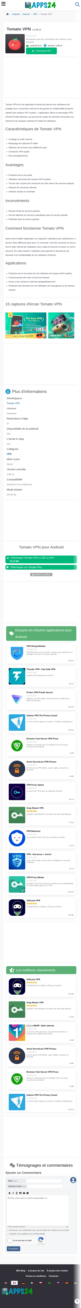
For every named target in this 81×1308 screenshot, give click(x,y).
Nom (12, 1181)
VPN (9, 454)
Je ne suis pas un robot (22, 1240)
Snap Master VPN (34, 808)
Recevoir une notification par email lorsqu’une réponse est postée (39, 1230)
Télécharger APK (41, 51)
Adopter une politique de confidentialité (27, 1234)
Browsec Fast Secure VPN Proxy (42, 739)
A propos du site (36, 1271)
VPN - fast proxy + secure (38, 854)
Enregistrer (13, 1249)
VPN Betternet (33, 831)
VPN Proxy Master (35, 877)
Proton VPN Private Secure (39, 692)
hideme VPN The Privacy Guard (41, 715)
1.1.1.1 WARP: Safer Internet (40, 1026)
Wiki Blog (20, 1271)
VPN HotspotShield (35, 646)
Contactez (53, 1276)
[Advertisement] (41, 77)
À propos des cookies (57, 1271)
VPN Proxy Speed (35, 785)
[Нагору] (77, 1302)
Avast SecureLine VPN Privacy (41, 762)
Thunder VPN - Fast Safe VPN (40, 669)
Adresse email (17, 1186)
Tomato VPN (13, 403)
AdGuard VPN (33, 900)
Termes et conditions (36, 1276)
